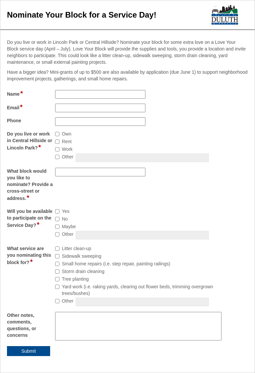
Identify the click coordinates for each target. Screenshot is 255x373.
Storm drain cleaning (83, 271)
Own (66, 134)
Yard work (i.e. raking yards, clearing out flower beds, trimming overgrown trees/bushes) (137, 290)
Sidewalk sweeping (81, 256)
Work (67, 149)
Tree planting (75, 279)
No (65, 219)
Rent (67, 141)
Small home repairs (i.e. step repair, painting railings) (116, 263)
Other (67, 156)
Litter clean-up (76, 248)
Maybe (69, 226)
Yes (65, 211)
